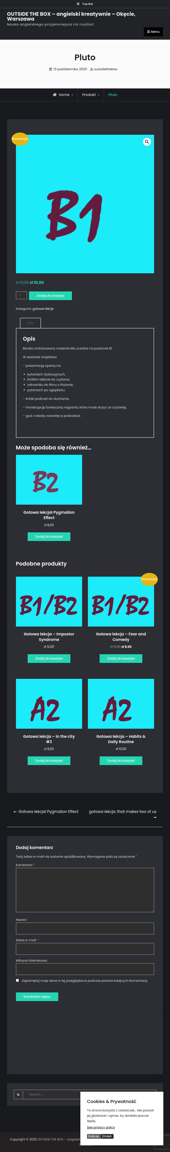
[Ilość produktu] (21, 295)
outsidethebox (105, 69)
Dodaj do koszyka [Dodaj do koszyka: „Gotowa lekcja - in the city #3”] (49, 760)
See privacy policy (101, 1127)
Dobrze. (94, 1136)
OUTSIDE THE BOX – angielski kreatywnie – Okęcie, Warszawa (71, 16)
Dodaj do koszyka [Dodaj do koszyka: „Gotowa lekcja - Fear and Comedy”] (121, 658)
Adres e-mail (27, 940)
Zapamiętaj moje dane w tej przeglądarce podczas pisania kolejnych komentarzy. (85, 980)
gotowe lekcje (43, 309)
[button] (147, 142)
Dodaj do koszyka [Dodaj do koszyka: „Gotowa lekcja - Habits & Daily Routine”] (121, 760)
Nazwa (22, 920)
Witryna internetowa (31, 960)
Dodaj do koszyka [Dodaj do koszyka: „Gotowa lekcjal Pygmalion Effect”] (49, 537)
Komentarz (25, 865)
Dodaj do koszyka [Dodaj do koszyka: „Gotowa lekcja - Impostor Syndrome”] (49, 658)
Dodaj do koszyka (50, 295)
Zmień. (107, 1136)
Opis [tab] (30, 323)
